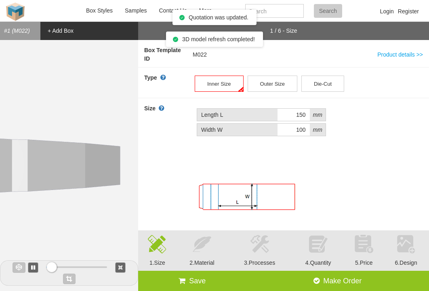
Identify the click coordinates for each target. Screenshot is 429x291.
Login (387, 11)
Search (328, 11)
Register (408, 11)
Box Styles (99, 10)
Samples (136, 10)
